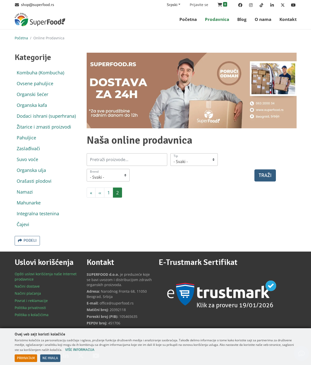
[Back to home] (40, 19)
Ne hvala (50, 358)
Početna (21, 38)
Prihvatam (26, 358)
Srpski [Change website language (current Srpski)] (172, 5)
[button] (222, 5)
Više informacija (79, 350)
